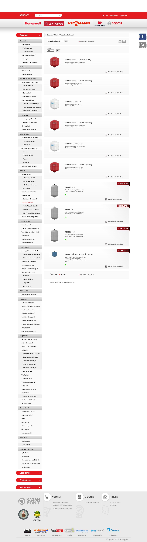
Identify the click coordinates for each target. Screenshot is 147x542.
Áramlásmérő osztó (27, 411)
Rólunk (114, 505)
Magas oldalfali (28, 279)
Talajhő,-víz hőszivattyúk (29, 269)
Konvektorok (24, 115)
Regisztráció (123, 15)
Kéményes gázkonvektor (29, 119)
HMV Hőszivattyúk (27, 265)
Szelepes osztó (26, 433)
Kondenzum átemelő (29, 364)
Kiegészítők (26, 283)
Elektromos (26, 145)
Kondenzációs (26, 44)
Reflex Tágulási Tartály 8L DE (79, 254)
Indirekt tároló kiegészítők (29, 217)
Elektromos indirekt (29, 141)
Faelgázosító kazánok (28, 96)
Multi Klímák (25, 456)
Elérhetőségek (116, 502)
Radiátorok (23, 299)
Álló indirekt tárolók (29, 181)
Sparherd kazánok (27, 100)
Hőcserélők (25, 393)
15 (86, 41)
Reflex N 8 (69, 209)
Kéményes (24, 59)
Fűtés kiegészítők (27, 343)
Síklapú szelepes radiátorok (30, 324)
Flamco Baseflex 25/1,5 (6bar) (78, 165)
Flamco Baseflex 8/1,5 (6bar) (78, 60)
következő (91, 41)
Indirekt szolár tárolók (28, 192)
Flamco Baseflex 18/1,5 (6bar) (78, 123)
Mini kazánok (25, 126)
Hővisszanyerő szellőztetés (30, 460)
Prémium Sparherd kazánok (32, 107)
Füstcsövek (25, 480)
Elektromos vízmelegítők (29, 138)
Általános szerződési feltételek (62, 505)
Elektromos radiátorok (28, 320)
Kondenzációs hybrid (28, 55)
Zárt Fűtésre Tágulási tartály (32, 213)
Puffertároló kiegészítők (29, 199)
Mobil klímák (25, 467)
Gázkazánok (24, 41)
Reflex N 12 (70, 187)
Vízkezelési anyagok (28, 382)
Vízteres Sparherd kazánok (32, 103)
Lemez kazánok (28, 86)
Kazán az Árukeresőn (41, 532)
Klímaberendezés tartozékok (30, 463)
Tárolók (22, 171)
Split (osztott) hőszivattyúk (31, 258)
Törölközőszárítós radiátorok (30, 306)
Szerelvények (24, 408)
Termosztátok (27, 286)
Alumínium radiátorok (28, 331)
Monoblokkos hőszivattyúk (31, 254)
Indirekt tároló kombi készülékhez (29, 186)
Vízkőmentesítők (27, 378)
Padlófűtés (23, 437)
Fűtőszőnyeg (25, 441)
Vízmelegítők (24, 134)
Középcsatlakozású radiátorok (31, 310)
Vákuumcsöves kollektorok (30, 228)
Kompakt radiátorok (27, 303)
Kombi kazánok (28, 51)
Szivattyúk (24, 350)
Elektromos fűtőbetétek (29, 400)
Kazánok (24, 35)
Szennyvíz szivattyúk (30, 360)
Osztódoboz (25, 422)
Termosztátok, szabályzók (30, 339)
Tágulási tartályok (27, 202)
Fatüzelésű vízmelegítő (29, 166)
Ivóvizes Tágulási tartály (31, 209)
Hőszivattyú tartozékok (29, 261)
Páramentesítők (26, 371)
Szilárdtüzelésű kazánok (28, 78)
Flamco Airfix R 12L (73, 144)
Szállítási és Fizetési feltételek (62, 508)
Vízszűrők (24, 386)
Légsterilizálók (26, 403)
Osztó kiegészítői (27, 426)
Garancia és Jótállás (92, 502)
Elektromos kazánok (27, 67)
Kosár (106, 15)
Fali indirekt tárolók (29, 178)
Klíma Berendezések (27, 449)
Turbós (25, 159)
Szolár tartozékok (27, 243)
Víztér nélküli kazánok (30, 111)
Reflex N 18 (70, 232)
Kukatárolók (26, 487)
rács (120, 41)
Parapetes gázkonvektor (29, 122)
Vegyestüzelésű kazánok (29, 82)
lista (124, 41)
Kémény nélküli (28, 155)
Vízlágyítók (25, 375)
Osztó (23, 419)
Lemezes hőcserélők (29, 396)
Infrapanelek (25, 328)
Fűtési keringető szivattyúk (31, 353)
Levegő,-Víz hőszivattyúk (29, 251)
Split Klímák (25, 453)
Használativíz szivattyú (30, 357)
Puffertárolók (25, 195)
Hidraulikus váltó (26, 415)
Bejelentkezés (114, 15)
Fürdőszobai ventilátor (28, 294)
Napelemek (25, 235)
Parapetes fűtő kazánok (29, 62)
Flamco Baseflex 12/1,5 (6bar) (78, 81)
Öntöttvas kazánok (29, 89)
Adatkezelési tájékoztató (60, 502)
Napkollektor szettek (28, 239)
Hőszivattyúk (24, 247)
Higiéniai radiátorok (27, 313)
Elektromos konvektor (28, 129)
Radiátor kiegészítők (28, 317)
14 (84, 41)
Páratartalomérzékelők (28, 389)
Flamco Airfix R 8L (73, 102)
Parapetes (26, 162)
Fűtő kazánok (27, 48)
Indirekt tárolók (26, 174)
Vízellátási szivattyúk (29, 368)
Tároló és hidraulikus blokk (30, 232)
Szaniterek (25, 473)
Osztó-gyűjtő (25, 429)
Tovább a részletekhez (115, 72)
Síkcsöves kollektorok (28, 225)
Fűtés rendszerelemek (28, 346)
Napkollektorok (25, 221)
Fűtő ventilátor (25, 291)
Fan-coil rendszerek (28, 272)
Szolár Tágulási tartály (30, 206)
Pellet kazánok (26, 93)
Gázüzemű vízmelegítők (29, 148)
